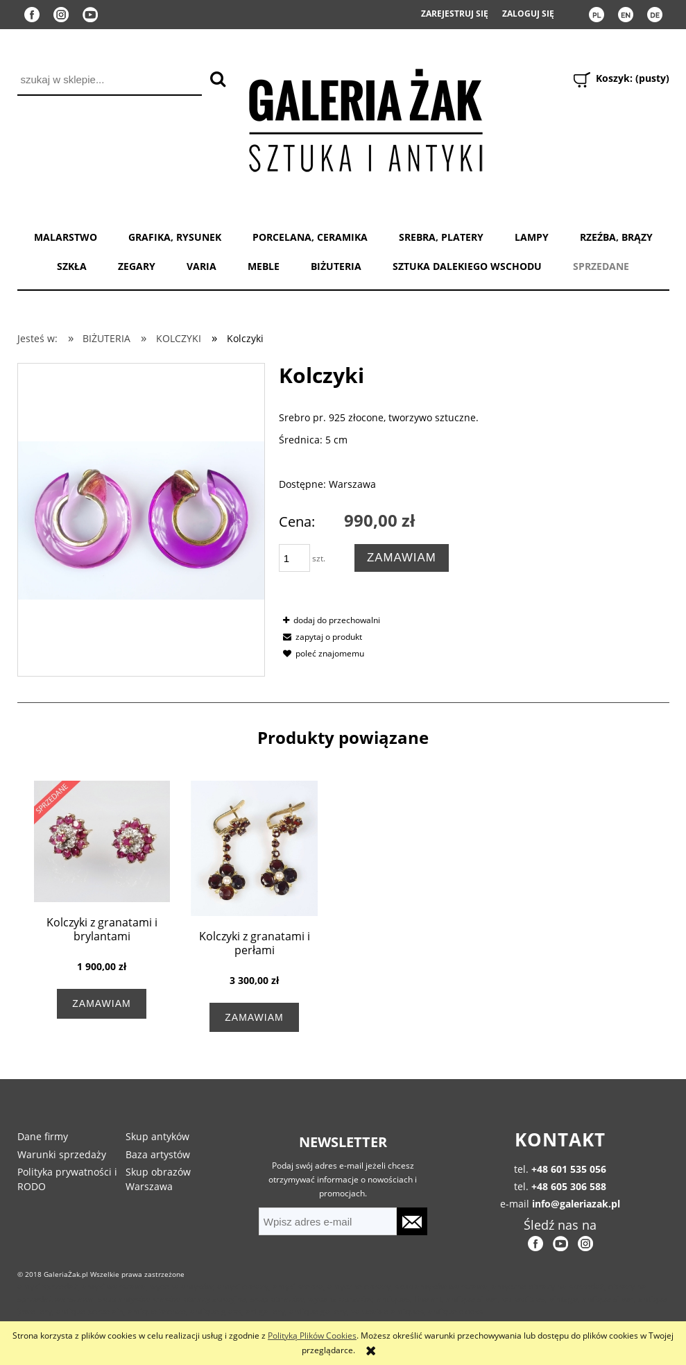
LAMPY (532, 237)
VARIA (201, 266)
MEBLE (264, 266)
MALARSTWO (65, 237)
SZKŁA (72, 266)
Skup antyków (157, 1136)
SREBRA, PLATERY (441, 237)
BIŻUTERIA (336, 266)
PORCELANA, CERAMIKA (310, 237)
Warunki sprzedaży (61, 1154)
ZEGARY (136, 266)
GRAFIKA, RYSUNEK (174, 237)
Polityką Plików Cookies (312, 1335)
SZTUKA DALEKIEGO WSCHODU (467, 266)
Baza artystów (158, 1154)
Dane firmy (42, 1136)
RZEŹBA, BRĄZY (616, 237)
